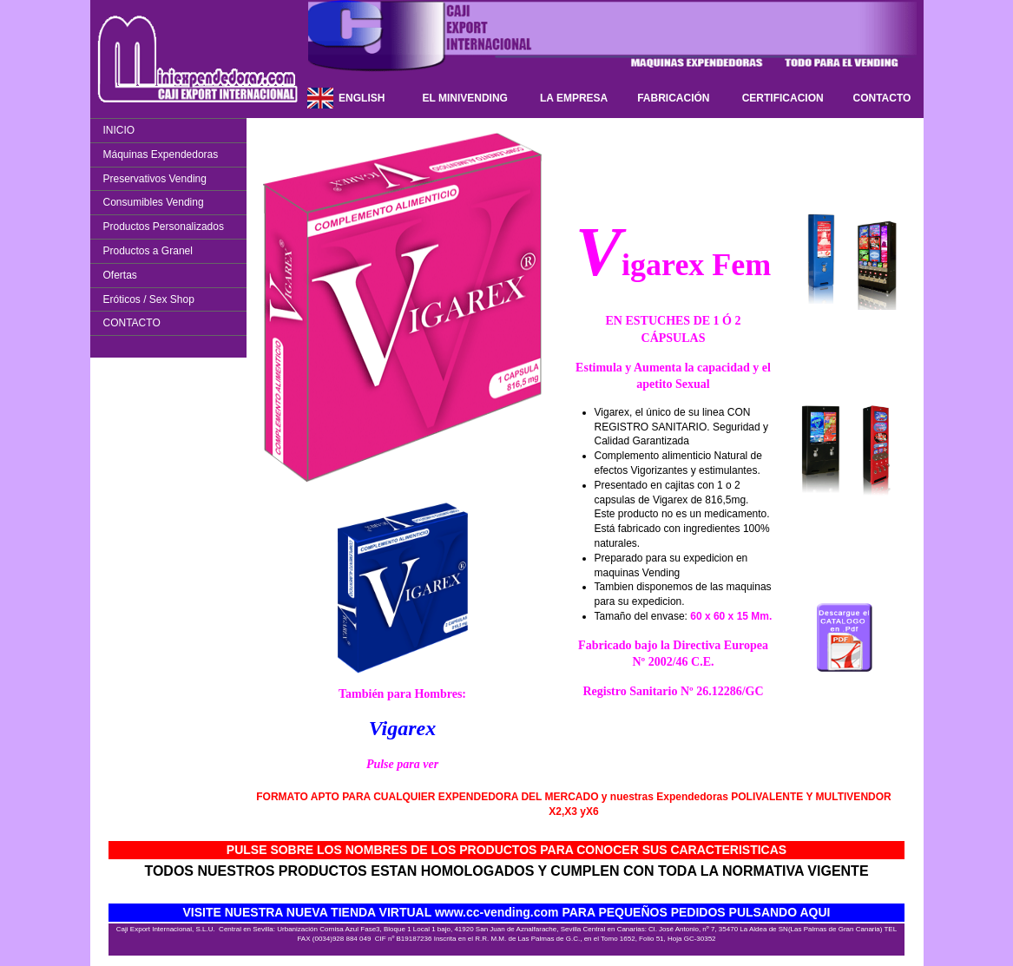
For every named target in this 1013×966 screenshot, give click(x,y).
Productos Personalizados (163, 226)
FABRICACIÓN (673, 98)
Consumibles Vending (153, 202)
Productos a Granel (148, 251)
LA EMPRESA (574, 98)
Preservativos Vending (155, 179)
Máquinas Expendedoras (161, 154)
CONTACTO (882, 98)
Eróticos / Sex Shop (148, 299)
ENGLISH (362, 98)
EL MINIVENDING (464, 98)
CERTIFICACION (783, 98)
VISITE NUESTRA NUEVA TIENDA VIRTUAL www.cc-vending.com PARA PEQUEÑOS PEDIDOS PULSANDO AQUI (507, 912)
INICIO (119, 130)
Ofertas (120, 275)
